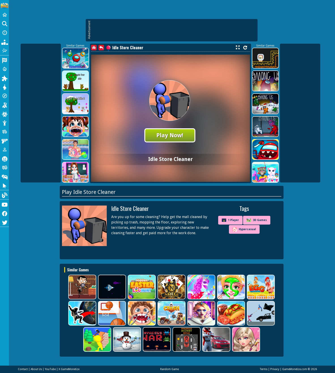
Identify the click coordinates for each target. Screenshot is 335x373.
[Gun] (4, 140)
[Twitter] (4, 222)
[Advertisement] (173, 30)
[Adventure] (4, 95)
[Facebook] (4, 213)
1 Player (230, 220)
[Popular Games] (4, 41)
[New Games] (4, 32)
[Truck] (4, 167)
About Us (36, 369)
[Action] (4, 68)
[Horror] (4, 158)
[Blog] (4, 194)
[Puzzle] (4, 77)
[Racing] (4, 60)
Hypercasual (244, 229)
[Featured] (4, 50)
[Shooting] (4, 104)
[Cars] (4, 131)
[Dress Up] (4, 86)
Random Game (169, 369)
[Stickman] (4, 122)
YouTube (50, 369)
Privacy (274, 369)
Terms (263, 369)
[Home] (4, 14)
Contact (23, 369)
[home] (94, 47)
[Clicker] (4, 185)
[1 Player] (4, 149)
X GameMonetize (69, 369)
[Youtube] (4, 204)
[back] (101, 47)
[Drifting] (4, 176)
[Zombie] (4, 113)
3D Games (257, 220)
